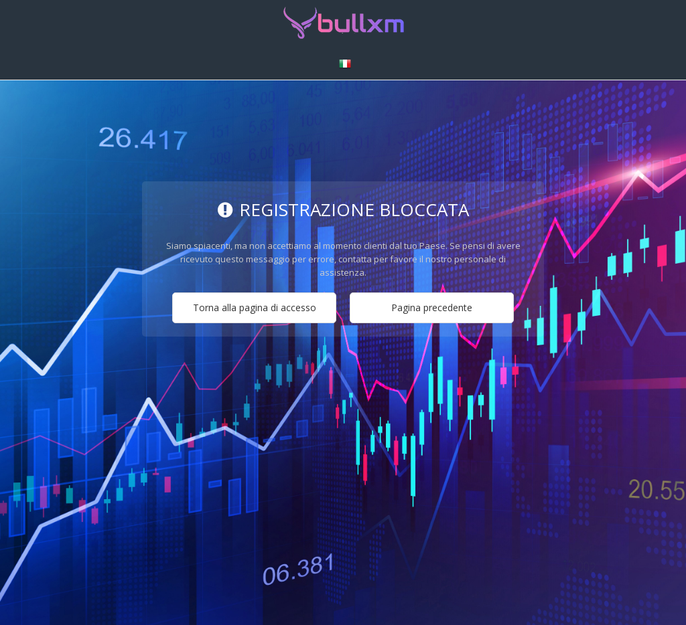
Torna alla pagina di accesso (254, 307)
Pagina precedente (431, 307)
